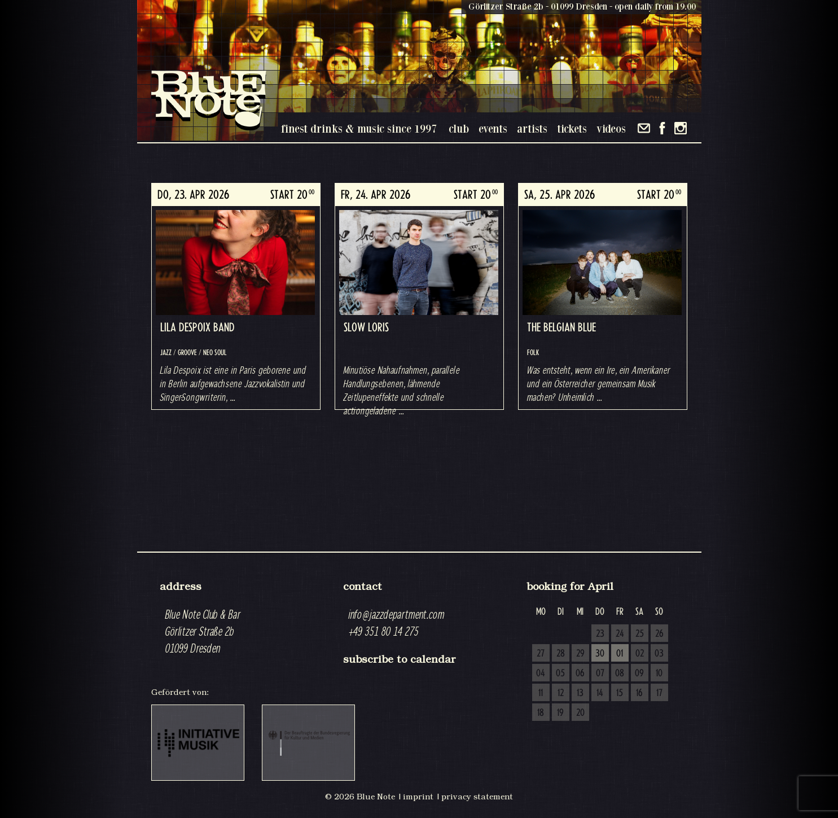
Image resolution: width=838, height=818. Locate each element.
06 (580, 673)
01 (619, 654)
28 (560, 654)
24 (620, 634)
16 (639, 693)
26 (659, 634)
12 (561, 693)
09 (639, 673)
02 (639, 654)
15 (619, 693)
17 (659, 693)
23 (600, 634)
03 (659, 654)
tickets (572, 128)
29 (580, 654)
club (459, 128)
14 (599, 693)
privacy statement (477, 796)
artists (532, 128)
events (493, 128)
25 (639, 634)
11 (540, 693)
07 (600, 673)
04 (540, 673)
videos (611, 128)
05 (560, 673)
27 (541, 654)
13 (580, 693)
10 (659, 673)
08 (619, 673)
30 (599, 654)
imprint (418, 796)
